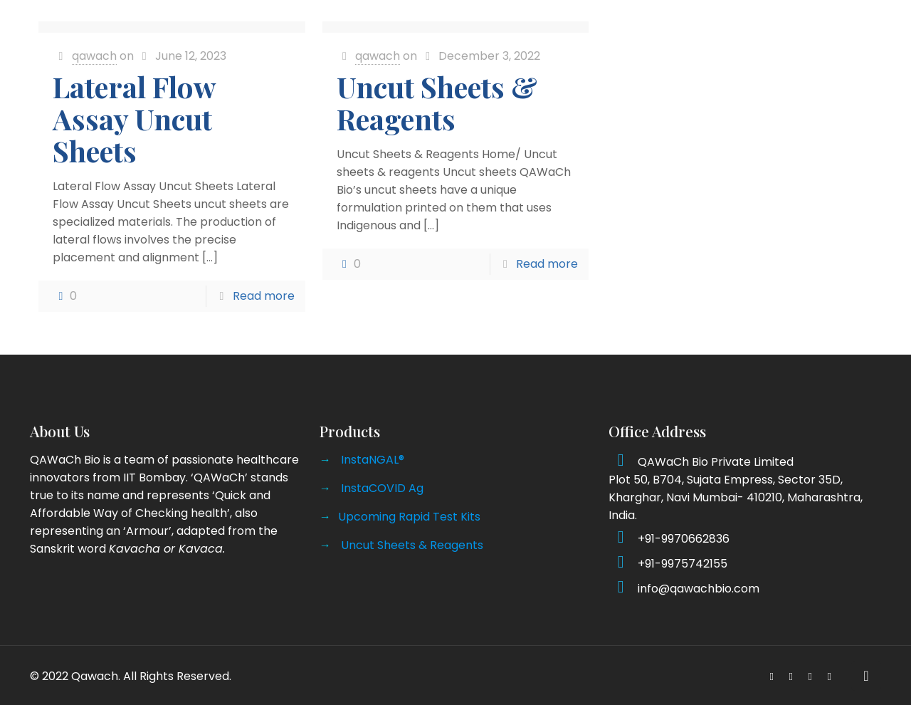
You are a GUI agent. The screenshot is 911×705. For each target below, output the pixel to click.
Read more (264, 296)
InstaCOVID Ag (382, 488)
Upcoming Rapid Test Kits (409, 516)
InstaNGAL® (372, 459)
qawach (94, 56)
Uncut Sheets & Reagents (437, 102)
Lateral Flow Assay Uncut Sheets (134, 118)
